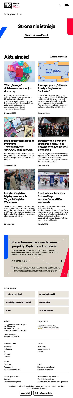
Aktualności (42, 347)
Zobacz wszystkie (58, 56)
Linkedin (7, 357)
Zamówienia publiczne (46, 379)
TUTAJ (54, 271)
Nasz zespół (8, 367)
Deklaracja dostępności (12, 382)
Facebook (7, 347)
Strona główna (9, 14)
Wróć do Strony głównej (36, 35)
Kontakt (40, 352)
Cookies (7, 379)
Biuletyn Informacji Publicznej (48, 377)
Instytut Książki (11, 5)
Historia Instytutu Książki (46, 367)
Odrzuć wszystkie (43, 393)
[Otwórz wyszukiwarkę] (60, 5)
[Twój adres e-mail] (34, 261)
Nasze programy (44, 349)
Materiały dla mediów (45, 370)
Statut (39, 364)
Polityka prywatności (11, 377)
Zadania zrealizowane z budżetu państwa (53, 382)
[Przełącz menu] (67, 5)
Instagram (8, 349)
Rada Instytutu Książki (12, 370)
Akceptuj (25, 393)
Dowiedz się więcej (39, 388)
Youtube (7, 354)
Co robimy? (8, 364)
